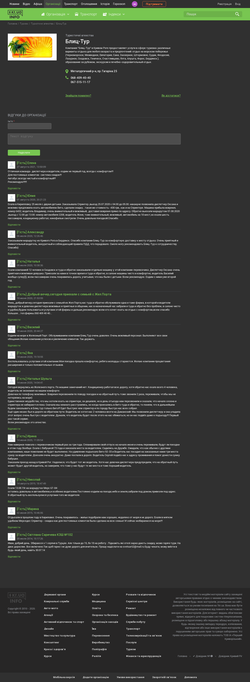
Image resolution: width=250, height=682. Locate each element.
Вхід (237, 3)
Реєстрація (225, 3)
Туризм (131, 649)
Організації (53, 3)
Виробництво (101, 642)
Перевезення (101, 635)
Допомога (190, 677)
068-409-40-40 (81, 77)
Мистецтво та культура (59, 635)
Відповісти (14, 188)
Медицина (99, 601)
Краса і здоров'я (55, 649)
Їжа (94, 628)
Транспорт (71, 3)
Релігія (96, 656)
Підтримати (154, 4)
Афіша (38, 3)
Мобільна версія (64, 677)
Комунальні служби (56, 601)
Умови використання (130, 677)
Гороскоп (119, 3)
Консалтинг (51, 642)
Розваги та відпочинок (141, 594)
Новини (14, 3)
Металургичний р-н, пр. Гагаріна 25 (94, 71)
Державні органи (55, 594)
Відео (26, 3)
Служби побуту (135, 621)
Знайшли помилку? (78, 95)
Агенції (48, 615)
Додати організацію (96, 677)
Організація (55, 14)
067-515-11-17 (80, 82)
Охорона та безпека (105, 615)
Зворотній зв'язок (164, 677)
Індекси (115, 14)
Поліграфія (99, 649)
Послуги (131, 642)
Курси (48, 656)
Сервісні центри (136, 601)
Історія (105, 3)
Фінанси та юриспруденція (143, 656)
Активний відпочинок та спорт (64, 621)
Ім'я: (10, 121)
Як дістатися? (171, 95)
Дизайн (49, 628)
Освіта (96, 608)
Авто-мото (51, 608)
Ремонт (131, 608)
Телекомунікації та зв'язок (144, 635)
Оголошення (89, 3)
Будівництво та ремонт (141, 615)
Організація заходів (105, 621)
